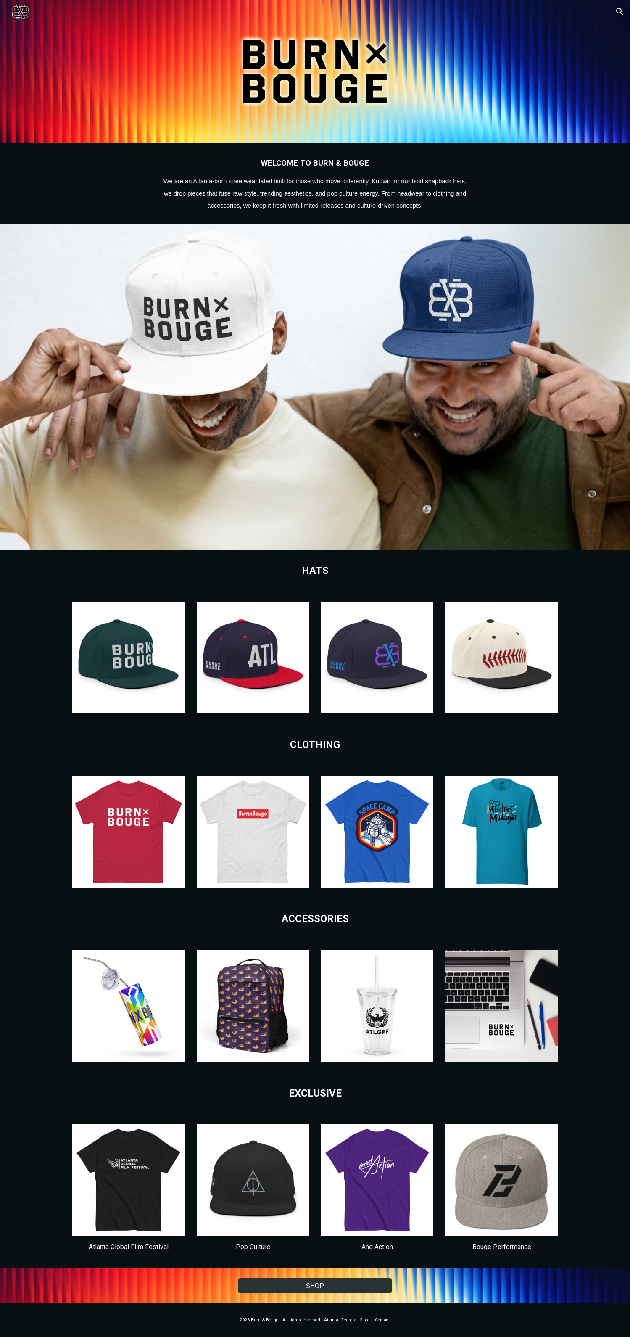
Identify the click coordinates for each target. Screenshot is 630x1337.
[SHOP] (315, 1286)
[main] (315, 183)
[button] (620, 12)
